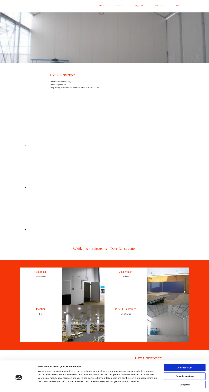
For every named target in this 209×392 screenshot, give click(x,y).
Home (101, 5)
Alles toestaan (184, 356)
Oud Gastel (126, 314)
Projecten (138, 5)
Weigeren (185, 373)
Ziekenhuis (125, 271)
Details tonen (157, 386)
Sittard (126, 276)
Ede (41, 314)
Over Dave (158, 5)
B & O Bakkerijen (125, 309)
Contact (178, 5)
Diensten (119, 5)
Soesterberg (41, 276)
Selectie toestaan (185, 365)
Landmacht (40, 271)
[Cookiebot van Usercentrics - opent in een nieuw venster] (18, 386)
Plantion (41, 309)
